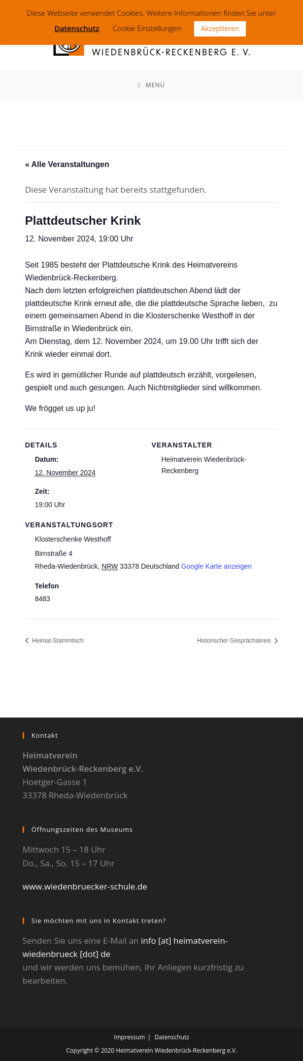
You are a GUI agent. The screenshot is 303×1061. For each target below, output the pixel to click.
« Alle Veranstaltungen (67, 164)
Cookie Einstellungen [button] (147, 28)
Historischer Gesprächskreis (234, 640)
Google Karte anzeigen (216, 566)
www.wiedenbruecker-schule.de (85, 886)
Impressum (129, 1037)
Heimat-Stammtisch (57, 640)
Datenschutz (172, 1037)
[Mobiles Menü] (151, 85)
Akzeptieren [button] (220, 28)
